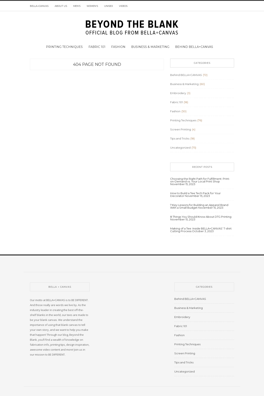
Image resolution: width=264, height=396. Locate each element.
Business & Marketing (150, 47)
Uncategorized (180, 147)
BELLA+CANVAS (39, 6)
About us (61, 6)
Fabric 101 (96, 47)
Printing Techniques (64, 47)
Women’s (92, 6)
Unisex (108, 6)
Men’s (76, 6)
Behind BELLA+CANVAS (194, 47)
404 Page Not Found (97, 64)
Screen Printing (180, 129)
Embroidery (178, 93)
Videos (123, 6)
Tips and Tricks (179, 138)
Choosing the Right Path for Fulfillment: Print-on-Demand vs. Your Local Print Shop (200, 180)
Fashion (118, 47)
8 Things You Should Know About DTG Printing (200, 216)
